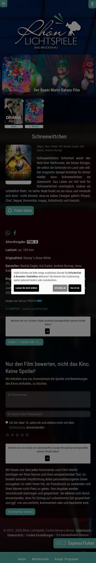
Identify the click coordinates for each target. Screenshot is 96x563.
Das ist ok (74, 288)
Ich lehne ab (60, 288)
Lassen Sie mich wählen (26, 288)
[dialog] (48, 281)
